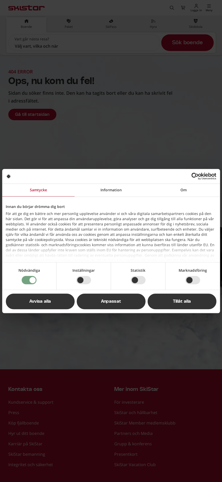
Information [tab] (111, 189)
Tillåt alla (182, 301)
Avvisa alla (40, 301)
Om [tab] (183, 189)
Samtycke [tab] (38, 189)
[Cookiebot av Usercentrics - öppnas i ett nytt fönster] (193, 176)
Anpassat (111, 301)
